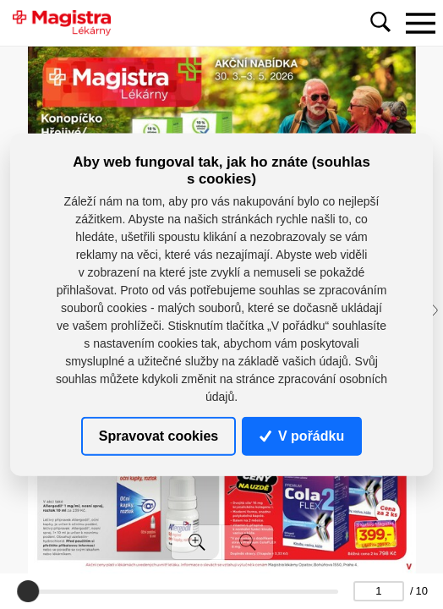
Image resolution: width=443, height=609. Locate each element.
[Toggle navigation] (420, 23)
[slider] (29, 591)
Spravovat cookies (158, 436)
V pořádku (302, 436)
